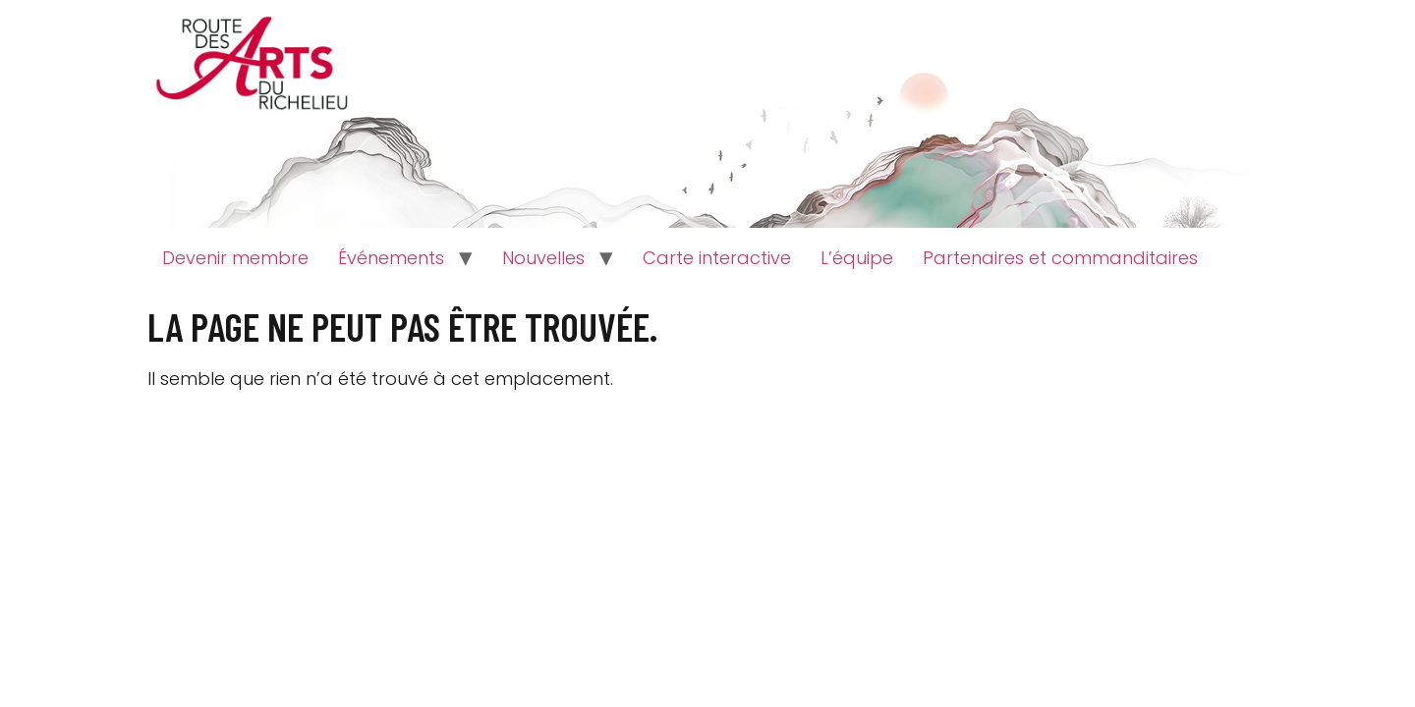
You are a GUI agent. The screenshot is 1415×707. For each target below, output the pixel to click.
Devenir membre (235, 257)
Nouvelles (543, 257)
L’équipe (857, 257)
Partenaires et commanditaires (1060, 257)
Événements (391, 257)
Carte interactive (717, 257)
